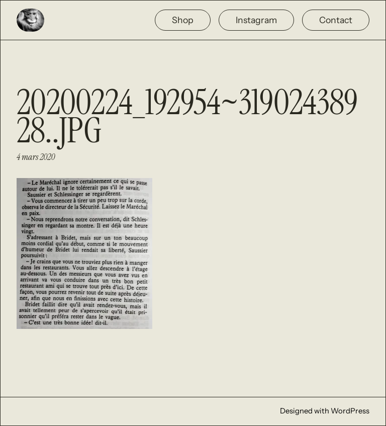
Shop (183, 20)
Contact (335, 20)
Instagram (256, 20)
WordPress (350, 410)
